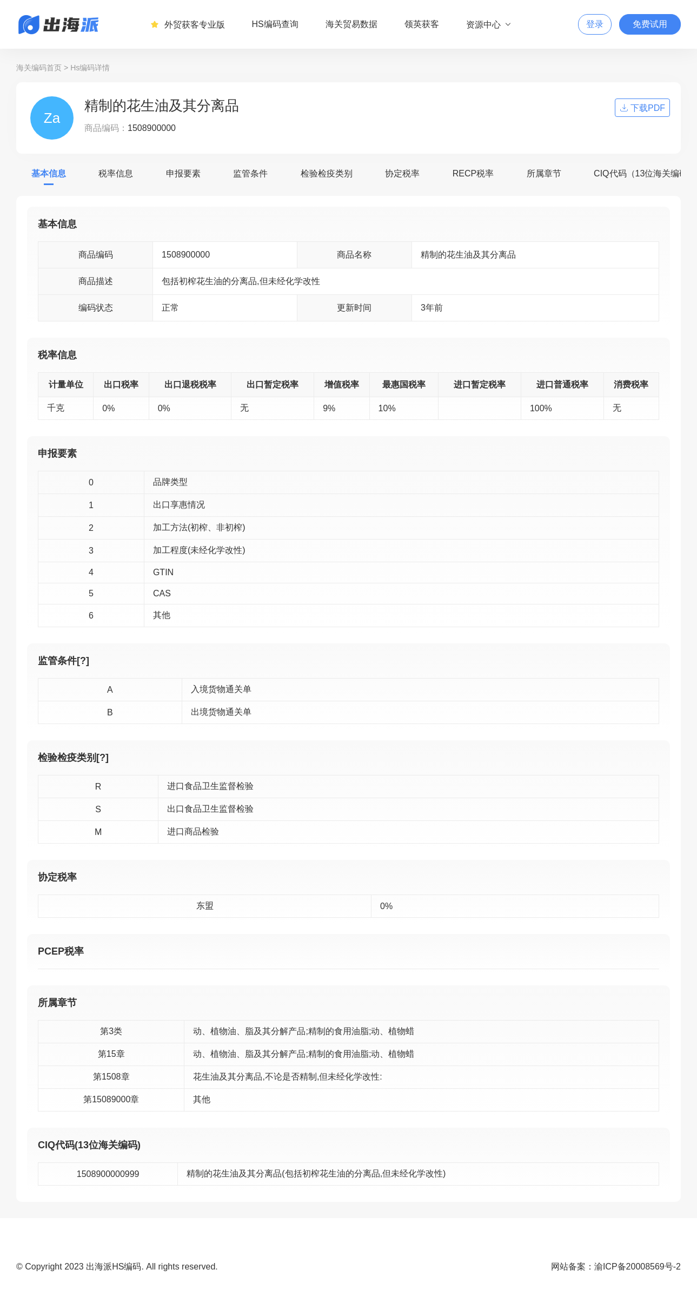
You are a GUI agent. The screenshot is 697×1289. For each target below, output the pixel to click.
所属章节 (544, 173)
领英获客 (421, 24)
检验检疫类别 (327, 173)
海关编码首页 (39, 67)
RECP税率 (473, 173)
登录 (594, 24)
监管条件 (250, 173)
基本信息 (48, 173)
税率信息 (115, 173)
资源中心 (489, 24)
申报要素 (183, 173)
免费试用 (650, 24)
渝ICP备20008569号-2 (637, 1266)
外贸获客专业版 (187, 24)
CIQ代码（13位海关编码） (645, 173)
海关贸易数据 (351, 24)
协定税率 (402, 173)
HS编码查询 (275, 24)
